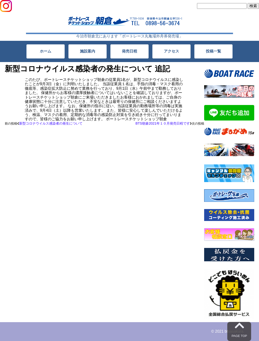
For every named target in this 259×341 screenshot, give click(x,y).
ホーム (45, 51)
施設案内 (87, 51)
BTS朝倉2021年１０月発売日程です (162, 123)
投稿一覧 (213, 51)
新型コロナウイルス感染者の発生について (51, 123)
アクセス (171, 51)
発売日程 (129, 51)
